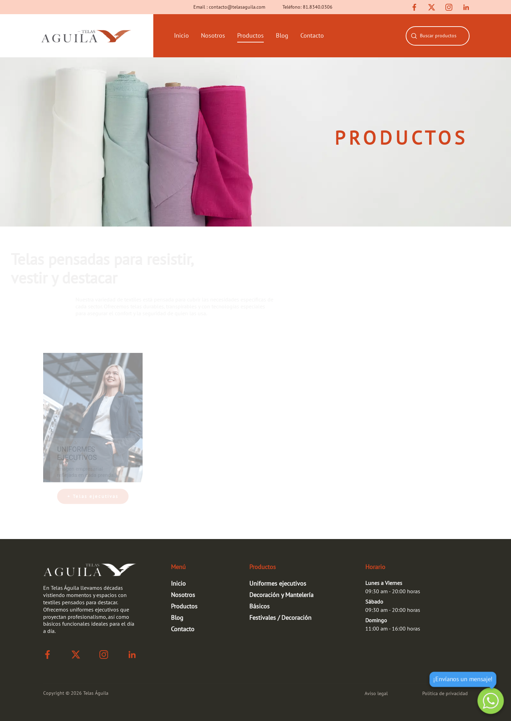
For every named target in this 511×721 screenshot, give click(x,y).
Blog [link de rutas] (177, 618)
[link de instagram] (448, 7)
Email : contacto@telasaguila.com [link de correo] (229, 7)
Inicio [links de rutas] (181, 35)
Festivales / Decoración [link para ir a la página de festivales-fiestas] (280, 618)
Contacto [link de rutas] (182, 629)
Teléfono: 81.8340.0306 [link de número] (307, 7)
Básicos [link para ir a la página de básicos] (259, 606)
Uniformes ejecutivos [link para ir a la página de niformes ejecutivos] (277, 583)
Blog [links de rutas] (282, 35)
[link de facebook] (414, 7)
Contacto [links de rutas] (312, 35)
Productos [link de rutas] (184, 606)
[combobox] (443, 36)
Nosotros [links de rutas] (213, 35)
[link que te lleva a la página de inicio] (86, 35)
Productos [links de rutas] (250, 35)
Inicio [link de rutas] (178, 583)
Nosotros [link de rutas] (183, 595)
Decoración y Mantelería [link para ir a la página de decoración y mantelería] (281, 595)
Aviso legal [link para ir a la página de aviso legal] (376, 693)
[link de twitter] (431, 7)
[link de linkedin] (466, 7)
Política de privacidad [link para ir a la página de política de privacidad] (445, 693)
